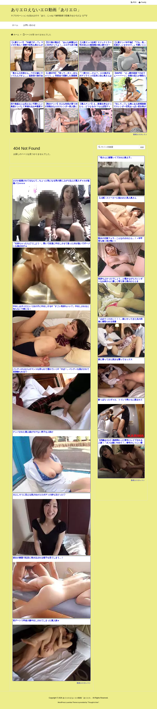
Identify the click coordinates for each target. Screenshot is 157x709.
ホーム (16, 35)
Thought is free (93, 702)
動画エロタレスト (140, 134)
